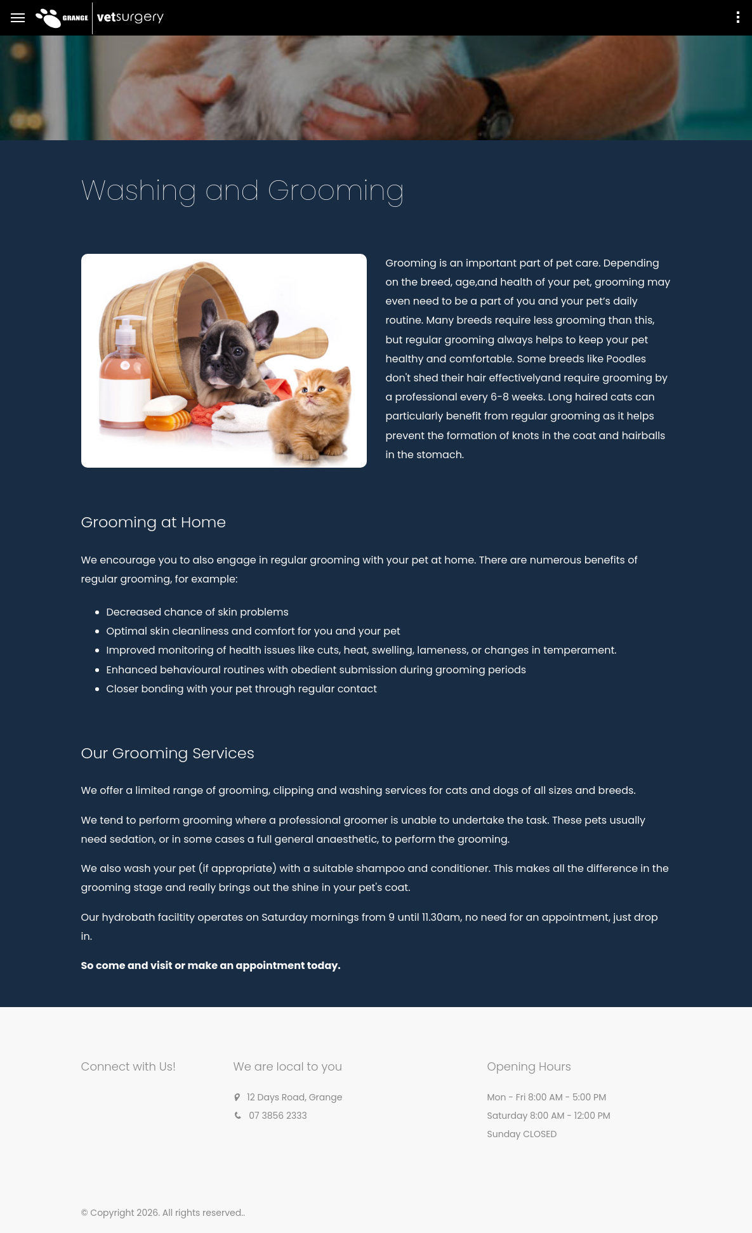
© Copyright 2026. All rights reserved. (162, 1212)
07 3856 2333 (278, 1115)
